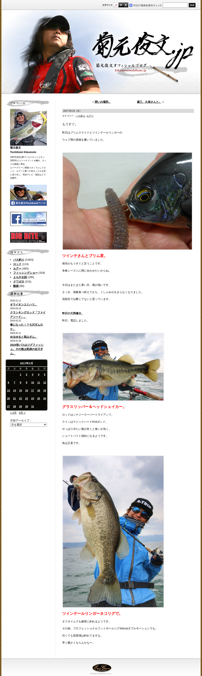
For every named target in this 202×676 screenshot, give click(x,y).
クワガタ (18, 281)
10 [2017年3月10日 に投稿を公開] (32, 382)
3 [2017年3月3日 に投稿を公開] (32, 374)
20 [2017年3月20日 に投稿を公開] (8, 398)
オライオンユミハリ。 (23, 304)
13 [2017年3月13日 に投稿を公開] (8, 390)
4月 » (22, 412)
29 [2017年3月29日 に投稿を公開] (20, 406)
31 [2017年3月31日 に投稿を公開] (32, 406)
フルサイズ (125, 5)
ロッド (17, 264)
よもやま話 (20, 277)
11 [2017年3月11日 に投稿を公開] (38, 382)
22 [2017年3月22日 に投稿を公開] (20, 398)
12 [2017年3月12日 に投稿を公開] (44, 382)
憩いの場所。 (103, 101)
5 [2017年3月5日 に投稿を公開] (44, 374)
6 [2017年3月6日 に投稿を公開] (8, 382)
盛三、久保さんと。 (149, 101)
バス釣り (18, 259)
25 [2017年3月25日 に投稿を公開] (38, 398)
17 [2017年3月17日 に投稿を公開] (32, 390)
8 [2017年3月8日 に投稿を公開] (20, 382)
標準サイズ (116, 5)
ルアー (17, 268)
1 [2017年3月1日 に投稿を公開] (20, 374)
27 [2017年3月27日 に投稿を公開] (8, 406)
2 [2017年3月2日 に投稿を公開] (26, 374)
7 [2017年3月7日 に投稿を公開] (14, 382)
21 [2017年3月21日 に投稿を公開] (14, 398)
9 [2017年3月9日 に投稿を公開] (26, 382)
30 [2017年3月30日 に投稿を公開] (26, 406)
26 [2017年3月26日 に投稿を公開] (44, 398)
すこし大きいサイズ (120, 5)
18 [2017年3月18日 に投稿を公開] (38, 390)
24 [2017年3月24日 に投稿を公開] (32, 398)
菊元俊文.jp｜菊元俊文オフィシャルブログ (101, 52)
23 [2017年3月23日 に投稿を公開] (26, 398)
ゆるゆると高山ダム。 (23, 336)
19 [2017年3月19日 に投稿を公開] (44, 390)
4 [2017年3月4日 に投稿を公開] (38, 374)
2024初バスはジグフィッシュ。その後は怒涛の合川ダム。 (26, 349)
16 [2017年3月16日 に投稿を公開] (26, 390)
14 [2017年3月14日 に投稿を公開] (14, 390)
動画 (16, 286)
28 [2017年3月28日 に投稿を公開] (14, 406)
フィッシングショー (25, 272)
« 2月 (13, 412)
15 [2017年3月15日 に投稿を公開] (20, 390)
